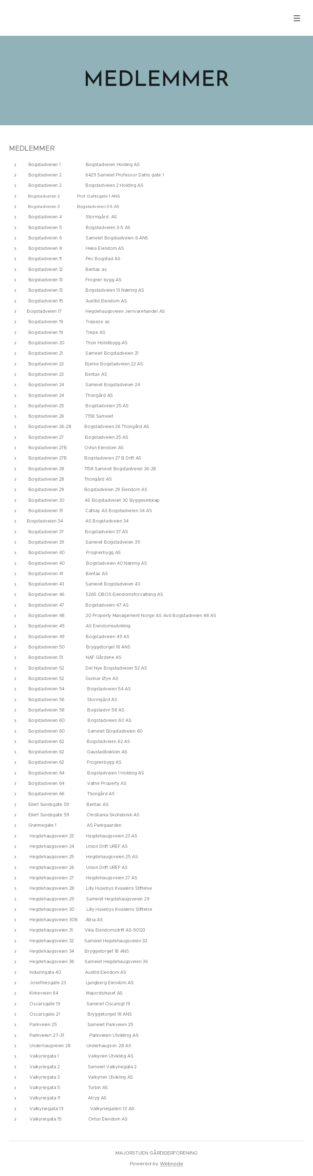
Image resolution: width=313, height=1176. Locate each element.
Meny (297, 18)
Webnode (171, 1164)
